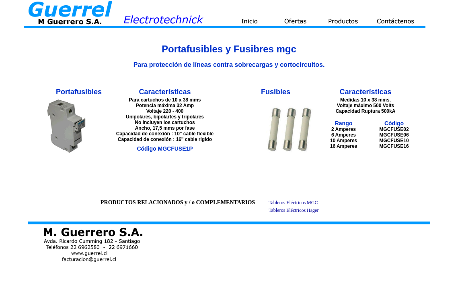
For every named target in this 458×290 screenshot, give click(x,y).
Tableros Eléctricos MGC (293, 202)
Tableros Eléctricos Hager (293, 210)
